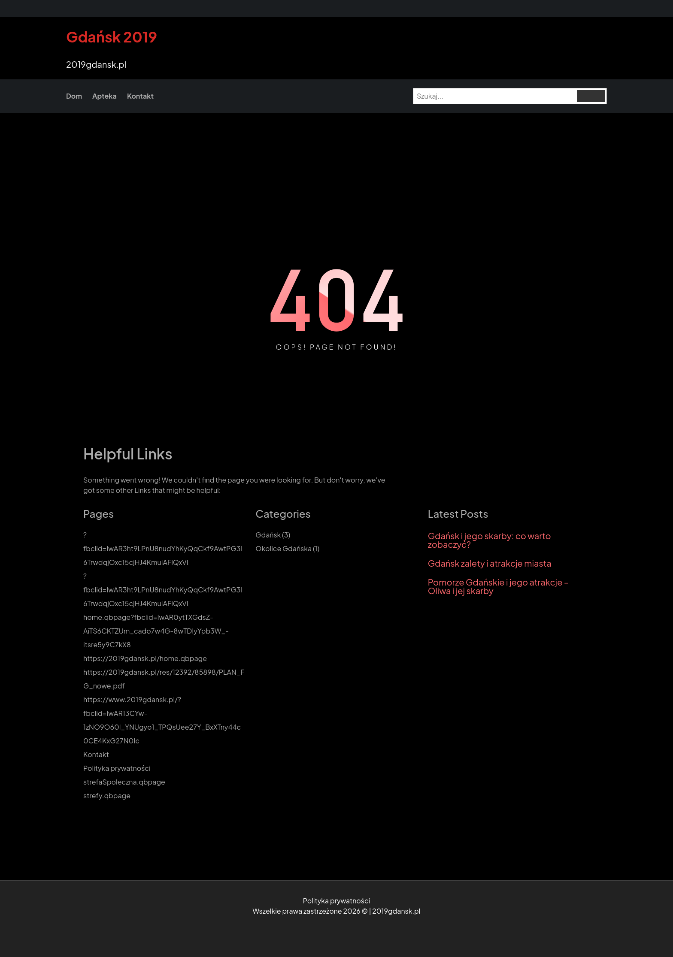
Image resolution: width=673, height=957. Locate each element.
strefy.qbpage (106, 795)
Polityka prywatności (117, 768)
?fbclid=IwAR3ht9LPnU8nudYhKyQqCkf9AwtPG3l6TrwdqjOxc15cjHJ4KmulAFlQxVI (162, 548)
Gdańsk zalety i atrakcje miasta (490, 563)
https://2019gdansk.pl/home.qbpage (145, 658)
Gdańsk (268, 534)
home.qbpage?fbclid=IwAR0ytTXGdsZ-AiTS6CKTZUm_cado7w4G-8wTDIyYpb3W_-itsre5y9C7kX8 (156, 631)
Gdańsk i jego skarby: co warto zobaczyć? (489, 540)
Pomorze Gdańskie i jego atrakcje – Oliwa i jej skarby (498, 586)
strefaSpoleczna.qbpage (124, 781)
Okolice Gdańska (283, 548)
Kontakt (96, 754)
